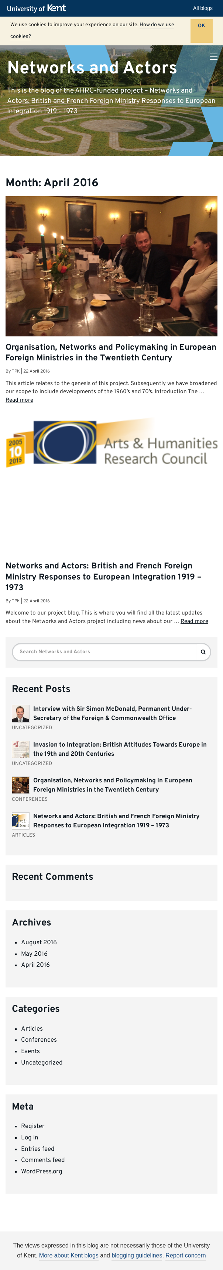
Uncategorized (42, 1063)
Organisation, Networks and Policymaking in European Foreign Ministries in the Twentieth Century (111, 353)
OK (201, 26)
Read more (19, 400)
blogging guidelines (137, 1255)
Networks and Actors (92, 68)
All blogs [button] (203, 8)
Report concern (185, 1255)
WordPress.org (41, 1172)
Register (33, 1126)
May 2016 (34, 954)
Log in (29, 1138)
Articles (32, 1029)
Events (30, 1052)
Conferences (39, 1040)
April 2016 (35, 965)
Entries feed (38, 1149)
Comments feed (43, 1160)
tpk (16, 371)
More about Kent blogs (69, 1255)
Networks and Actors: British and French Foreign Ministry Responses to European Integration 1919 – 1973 (103, 577)
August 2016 (39, 943)
